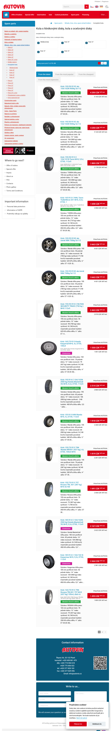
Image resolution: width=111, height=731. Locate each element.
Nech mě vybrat (81, 718)
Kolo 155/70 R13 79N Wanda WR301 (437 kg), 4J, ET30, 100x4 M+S (72, 449)
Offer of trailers (16, 15)
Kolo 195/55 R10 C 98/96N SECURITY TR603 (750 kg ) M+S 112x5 (72, 306)
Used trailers (41, 15)
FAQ (7, 180)
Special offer (29, 15)
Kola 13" (11, 75)
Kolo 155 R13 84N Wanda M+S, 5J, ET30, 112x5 (71, 416)
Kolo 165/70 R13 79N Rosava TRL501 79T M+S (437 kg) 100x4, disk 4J (71, 592)
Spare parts (75, 15)
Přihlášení (98, 1)
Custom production (61, 15)
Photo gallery (11, 187)
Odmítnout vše (97, 724)
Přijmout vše (78, 724)
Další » (105, 63)
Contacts (9, 183)
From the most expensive (48, 79)
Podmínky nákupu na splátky (17, 214)
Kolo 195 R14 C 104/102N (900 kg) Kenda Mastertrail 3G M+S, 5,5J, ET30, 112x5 (72, 382)
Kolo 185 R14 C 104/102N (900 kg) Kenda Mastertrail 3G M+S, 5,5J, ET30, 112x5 (72, 522)
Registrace (105, 1)
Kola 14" (11, 77)
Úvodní (6, 15)
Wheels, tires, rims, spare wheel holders (78, 23)
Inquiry (8, 172)
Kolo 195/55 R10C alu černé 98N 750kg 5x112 (71, 239)
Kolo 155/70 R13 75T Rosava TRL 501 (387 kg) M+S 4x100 (71, 484)
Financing (85, 15)
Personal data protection (16, 206)
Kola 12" (11, 72)
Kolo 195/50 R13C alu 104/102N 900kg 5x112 (71, 87)
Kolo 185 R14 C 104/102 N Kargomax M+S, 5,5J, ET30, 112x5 (72, 557)
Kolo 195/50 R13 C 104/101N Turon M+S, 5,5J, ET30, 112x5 (72, 159)
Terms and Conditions (14, 190)
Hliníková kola (13, 67)
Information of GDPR (14, 210)
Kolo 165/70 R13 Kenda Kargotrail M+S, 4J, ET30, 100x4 (71, 343)
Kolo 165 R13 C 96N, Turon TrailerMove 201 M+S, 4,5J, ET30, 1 (71, 200)
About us (9, 176)
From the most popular (64, 74)
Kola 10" (11, 70)
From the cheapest (86, 74)
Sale (50, 15)
